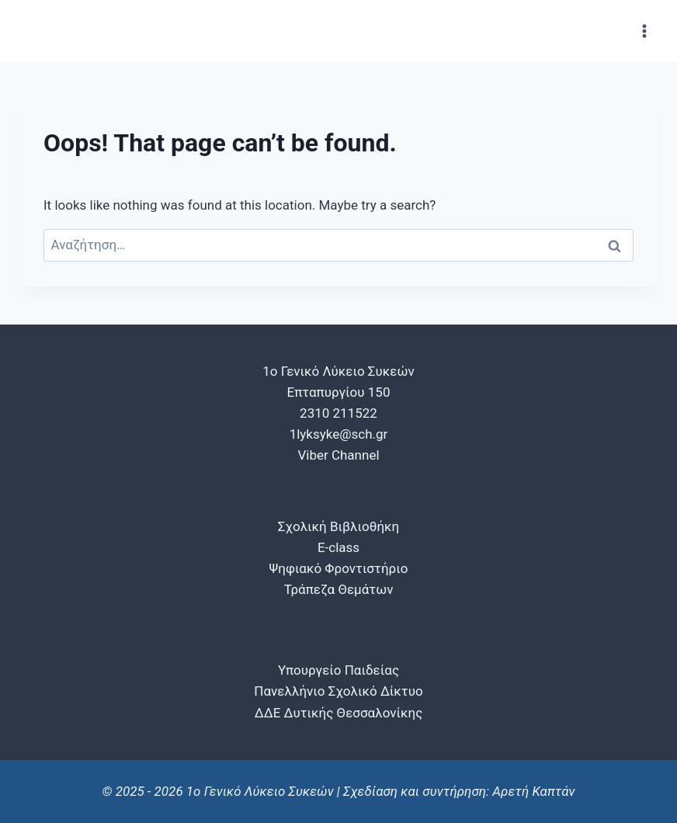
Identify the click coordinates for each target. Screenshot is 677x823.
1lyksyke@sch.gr (339, 434)
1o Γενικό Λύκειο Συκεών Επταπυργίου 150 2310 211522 (338, 392)
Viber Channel (338, 455)
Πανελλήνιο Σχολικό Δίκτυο (338, 691)
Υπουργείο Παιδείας (338, 670)
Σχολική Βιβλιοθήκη (338, 526)
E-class (338, 547)
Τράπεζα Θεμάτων (339, 589)
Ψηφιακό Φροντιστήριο (338, 568)
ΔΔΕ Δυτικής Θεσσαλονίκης (339, 713)
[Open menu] (644, 31)
